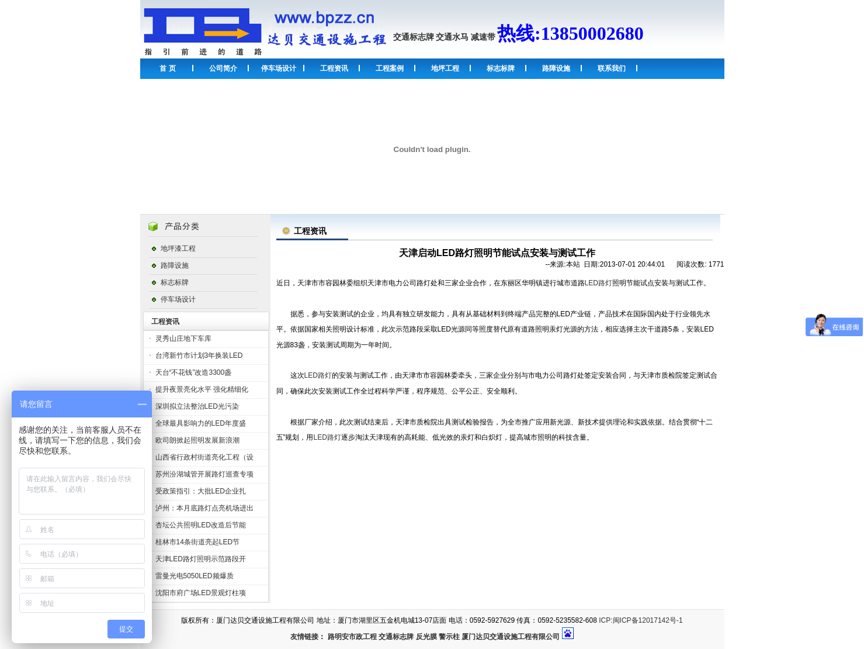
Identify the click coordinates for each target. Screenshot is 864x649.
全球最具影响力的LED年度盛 (200, 423)
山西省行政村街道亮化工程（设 (204, 457)
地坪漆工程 (178, 248)
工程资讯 (334, 68)
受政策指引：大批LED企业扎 (200, 491)
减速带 (483, 37)
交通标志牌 (413, 37)
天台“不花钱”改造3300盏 (193, 372)
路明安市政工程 (352, 637)
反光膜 (426, 637)
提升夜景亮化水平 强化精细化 (201, 389)
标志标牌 (501, 68)
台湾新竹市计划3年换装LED (199, 355)
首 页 (167, 68)
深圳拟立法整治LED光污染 (197, 406)
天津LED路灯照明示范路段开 (200, 559)
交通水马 (452, 37)
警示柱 (449, 637)
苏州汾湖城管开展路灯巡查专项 (204, 474)
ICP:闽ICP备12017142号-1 (640, 620)
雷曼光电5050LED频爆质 (194, 576)
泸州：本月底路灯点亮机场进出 (204, 508)
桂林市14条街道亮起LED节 (197, 542)
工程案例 (390, 68)
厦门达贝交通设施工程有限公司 (511, 637)
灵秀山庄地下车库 (183, 338)
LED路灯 (598, 283)
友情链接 (304, 637)
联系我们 (612, 68)
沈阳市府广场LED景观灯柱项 (200, 593)
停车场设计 (278, 68)
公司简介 (223, 68)
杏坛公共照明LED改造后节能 (200, 525)
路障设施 (556, 68)
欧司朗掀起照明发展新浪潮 (197, 440)
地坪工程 (445, 68)
